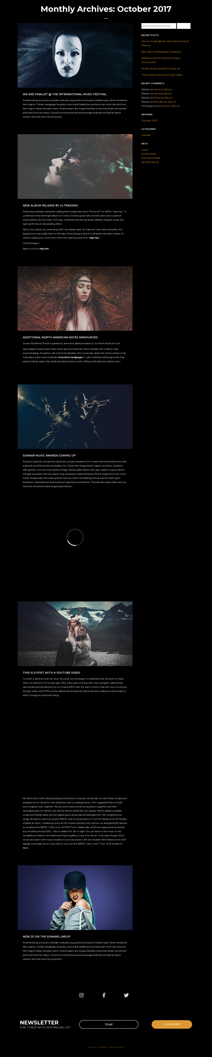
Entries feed (148, 153)
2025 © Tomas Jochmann (106, 1047)
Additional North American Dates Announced (160, 60)
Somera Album (163, 93)
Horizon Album (163, 89)
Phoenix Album (163, 97)
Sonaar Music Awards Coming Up (160, 68)
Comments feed (150, 158)
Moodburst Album (165, 101)
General (146, 135)
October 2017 (149, 120)
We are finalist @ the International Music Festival (165, 43)
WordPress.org (150, 162)
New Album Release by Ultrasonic (161, 51)
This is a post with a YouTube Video (161, 75)
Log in (144, 149)
